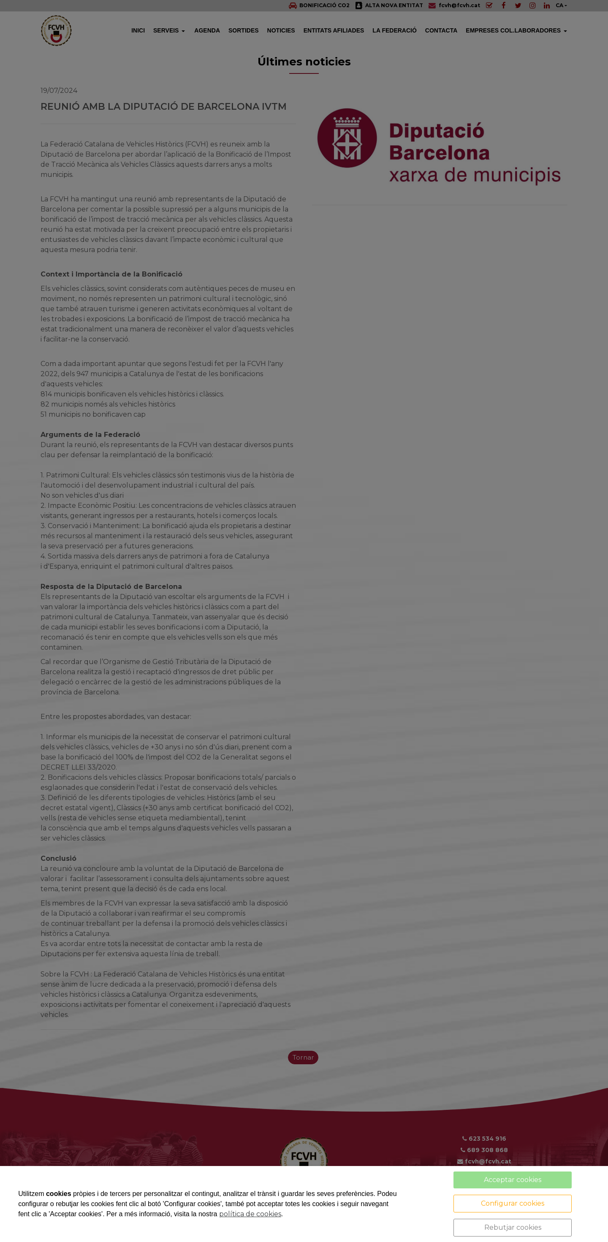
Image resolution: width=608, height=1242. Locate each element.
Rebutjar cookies (512, 1227)
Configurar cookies (512, 1203)
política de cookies (250, 1214)
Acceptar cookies (512, 1180)
